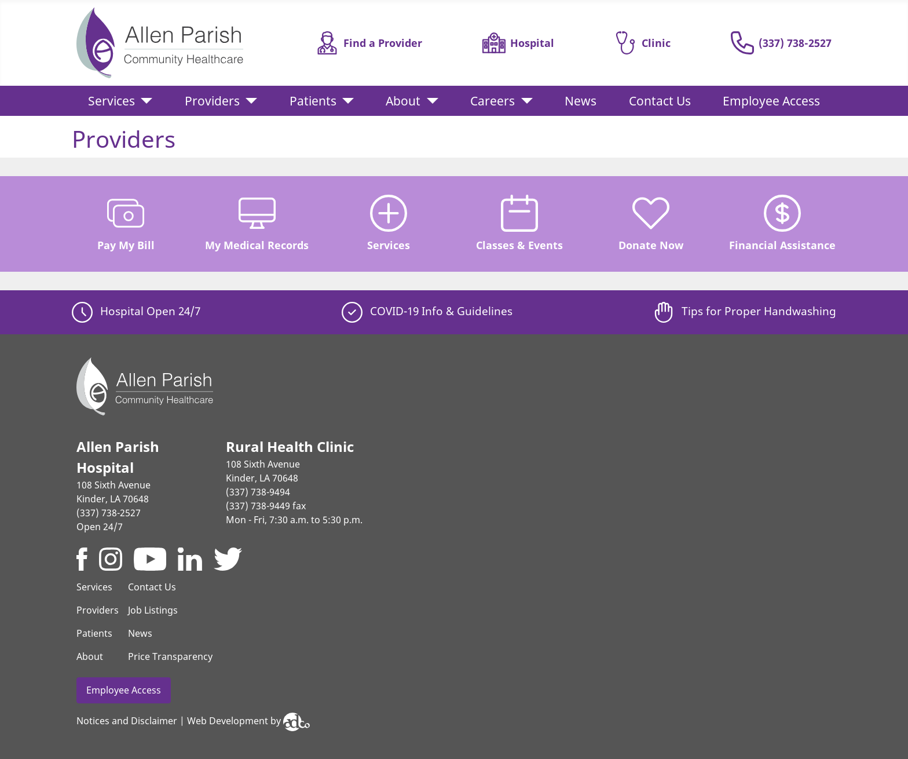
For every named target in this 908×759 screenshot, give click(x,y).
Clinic (642, 42)
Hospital (518, 42)
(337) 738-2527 (781, 42)
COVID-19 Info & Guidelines (427, 311)
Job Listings (153, 610)
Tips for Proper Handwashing (744, 311)
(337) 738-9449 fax (266, 505)
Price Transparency (170, 656)
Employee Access (771, 101)
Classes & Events (519, 223)
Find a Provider (369, 42)
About (403, 101)
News (580, 101)
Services (111, 101)
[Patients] (345, 101)
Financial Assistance (782, 223)
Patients (313, 101)
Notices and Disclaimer (126, 720)
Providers (212, 101)
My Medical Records (257, 223)
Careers (492, 101)
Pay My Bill (126, 223)
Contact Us (660, 101)
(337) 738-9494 (258, 492)
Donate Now (650, 223)
